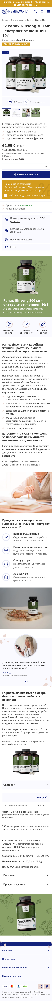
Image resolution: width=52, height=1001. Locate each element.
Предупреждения (14, 884)
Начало (5, 20)
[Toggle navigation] (48, 11)
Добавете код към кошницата (27, 195)
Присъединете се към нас (15, 967)
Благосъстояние (17, 20)
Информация (8, 959)
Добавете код (27, 4)
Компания (7, 950)
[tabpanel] (26, 825)
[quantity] (26, 166)
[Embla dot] (25, 681)
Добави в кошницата (26, 174)
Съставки (9, 784)
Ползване (9, 875)
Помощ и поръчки (11, 976)
